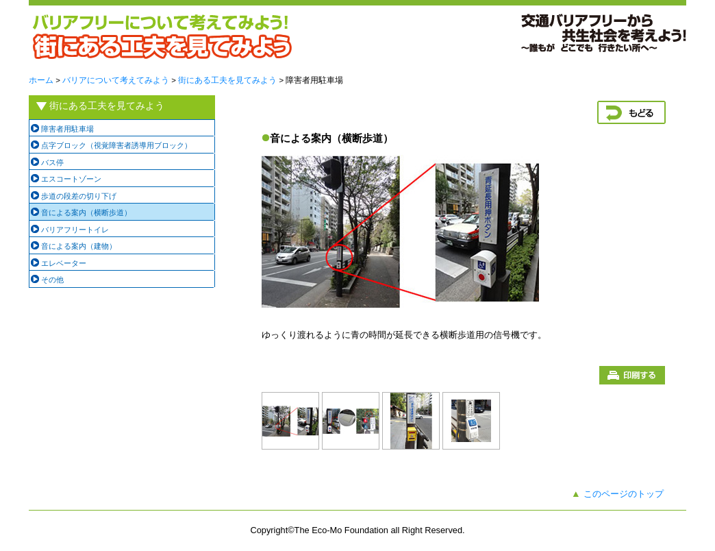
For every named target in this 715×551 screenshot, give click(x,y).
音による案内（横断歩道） (86, 212)
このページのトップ (624, 494)
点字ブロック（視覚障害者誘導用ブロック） (116, 145)
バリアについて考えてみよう (115, 80)
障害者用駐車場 (67, 129)
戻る (631, 112)
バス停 (52, 162)
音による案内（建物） (78, 246)
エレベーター (63, 263)
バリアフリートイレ (75, 229)
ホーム (41, 80)
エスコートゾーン (71, 179)
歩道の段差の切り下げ (78, 196)
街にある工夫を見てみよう (227, 80)
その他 (52, 280)
